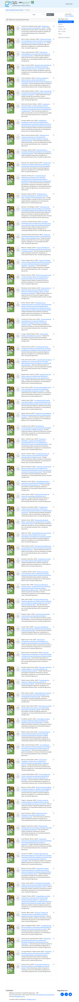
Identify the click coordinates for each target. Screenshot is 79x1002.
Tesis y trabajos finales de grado (14, 10)
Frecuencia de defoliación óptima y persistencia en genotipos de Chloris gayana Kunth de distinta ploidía (36, 628)
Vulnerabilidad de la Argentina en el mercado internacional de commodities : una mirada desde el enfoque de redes (36, 694)
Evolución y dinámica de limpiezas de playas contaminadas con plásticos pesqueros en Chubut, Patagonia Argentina (34, 914)
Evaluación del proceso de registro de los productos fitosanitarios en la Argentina (35, 496)
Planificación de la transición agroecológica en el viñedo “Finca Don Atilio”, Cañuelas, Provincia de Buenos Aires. (34, 195)
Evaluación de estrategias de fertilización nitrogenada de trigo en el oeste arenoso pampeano (36, 415)
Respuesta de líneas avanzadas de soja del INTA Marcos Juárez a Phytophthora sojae (34, 815)
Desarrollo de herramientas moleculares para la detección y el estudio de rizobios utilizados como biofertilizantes (35, 641)
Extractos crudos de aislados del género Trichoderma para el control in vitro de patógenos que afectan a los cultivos (35, 802)
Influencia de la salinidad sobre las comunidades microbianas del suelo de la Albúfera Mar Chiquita (36, 827)
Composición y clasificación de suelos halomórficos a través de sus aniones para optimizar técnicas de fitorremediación (36, 164)
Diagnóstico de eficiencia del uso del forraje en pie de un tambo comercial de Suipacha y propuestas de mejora (36, 953)
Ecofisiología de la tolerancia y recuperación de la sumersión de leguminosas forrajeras (35, 682)
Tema (59, 34)
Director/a (61, 26)
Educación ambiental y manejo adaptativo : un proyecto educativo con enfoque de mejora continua (36, 669)
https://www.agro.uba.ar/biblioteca (45, 994)
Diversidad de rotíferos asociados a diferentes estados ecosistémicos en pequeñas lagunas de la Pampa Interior (35, 720)
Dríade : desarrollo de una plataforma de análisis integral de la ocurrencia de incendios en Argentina (36, 92)
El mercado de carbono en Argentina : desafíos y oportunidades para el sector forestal (35, 966)
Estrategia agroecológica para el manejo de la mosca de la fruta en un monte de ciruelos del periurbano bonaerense (36, 223)
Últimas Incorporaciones (65, 22)
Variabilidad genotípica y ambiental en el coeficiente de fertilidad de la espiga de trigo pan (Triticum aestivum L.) (35, 483)
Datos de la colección (64, 37)
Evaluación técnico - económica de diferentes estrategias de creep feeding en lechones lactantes (36, 151)
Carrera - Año (62, 29)
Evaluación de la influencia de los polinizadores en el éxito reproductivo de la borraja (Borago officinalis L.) (36, 547)
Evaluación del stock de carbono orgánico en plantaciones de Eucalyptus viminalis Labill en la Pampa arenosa (35, 455)
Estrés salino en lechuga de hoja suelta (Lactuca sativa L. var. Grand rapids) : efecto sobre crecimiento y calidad (36, 707)
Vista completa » (69, 16)
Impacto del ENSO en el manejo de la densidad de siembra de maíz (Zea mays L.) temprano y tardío (36, 249)
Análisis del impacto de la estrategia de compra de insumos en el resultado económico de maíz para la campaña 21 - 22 (36, 41)
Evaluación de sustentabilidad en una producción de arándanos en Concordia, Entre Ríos (35, 53)
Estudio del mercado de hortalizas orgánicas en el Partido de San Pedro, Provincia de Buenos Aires (36, 236)
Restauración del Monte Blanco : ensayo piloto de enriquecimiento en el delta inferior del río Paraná (36, 521)
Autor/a (60, 24)
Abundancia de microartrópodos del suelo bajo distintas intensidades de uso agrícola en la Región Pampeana (36, 427)
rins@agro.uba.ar (31, 999)
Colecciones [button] (69, 4)
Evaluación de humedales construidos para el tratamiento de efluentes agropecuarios (35, 615)
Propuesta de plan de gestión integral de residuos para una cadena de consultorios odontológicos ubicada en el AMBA (35, 733)
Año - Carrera (62, 31)
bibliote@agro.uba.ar (19, 996)
